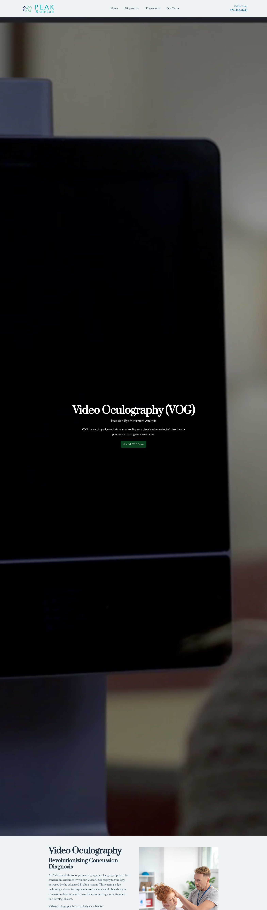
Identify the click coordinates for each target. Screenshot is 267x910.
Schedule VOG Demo (133, 444)
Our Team (173, 8)
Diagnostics (132, 8)
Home (114, 8)
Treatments (153, 8)
